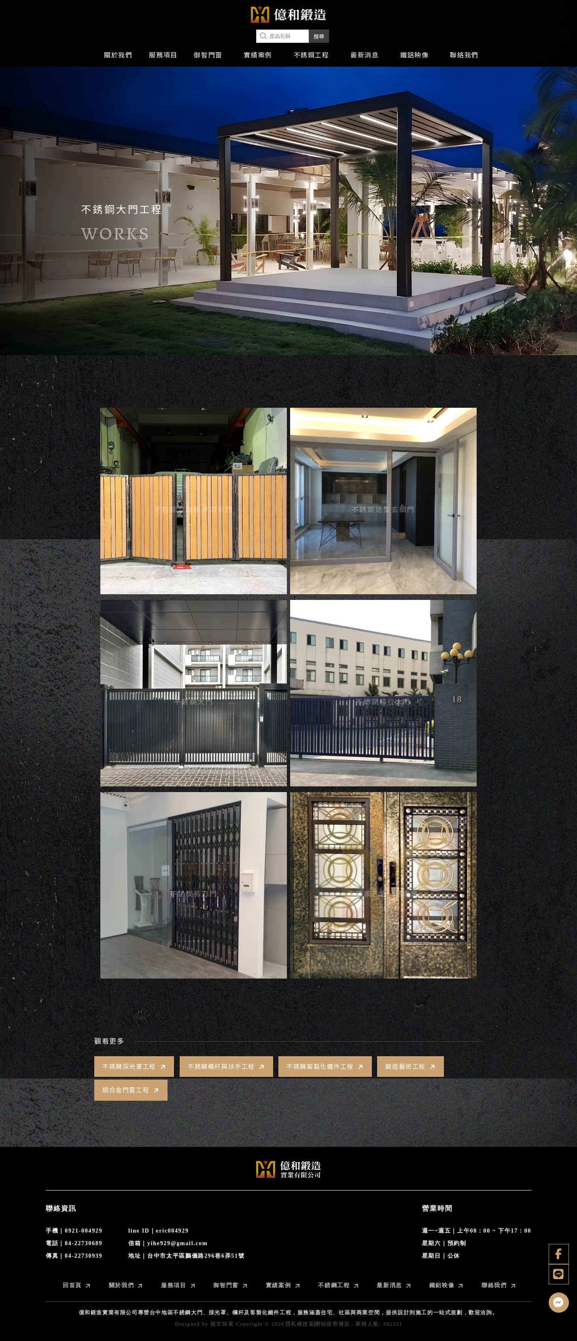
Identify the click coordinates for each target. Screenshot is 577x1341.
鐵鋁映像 (414, 55)
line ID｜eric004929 (158, 1231)
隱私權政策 (300, 1324)
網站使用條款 (332, 1324)
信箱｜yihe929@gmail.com (168, 1243)
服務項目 (163, 55)
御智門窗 (208, 55)
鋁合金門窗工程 (131, 1090)
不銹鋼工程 (311, 55)
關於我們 (118, 55)
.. (353, 1324)
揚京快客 (222, 1324)
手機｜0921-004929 (74, 1231)
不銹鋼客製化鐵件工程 (325, 1066)
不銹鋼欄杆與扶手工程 (227, 1066)
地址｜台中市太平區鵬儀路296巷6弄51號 (186, 1255)
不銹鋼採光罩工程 (135, 1066)
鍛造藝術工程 (411, 1066)
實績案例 (258, 55)
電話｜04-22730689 (74, 1243)
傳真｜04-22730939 (74, 1255)
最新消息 (364, 55)
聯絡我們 (464, 55)
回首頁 (76, 1285)
